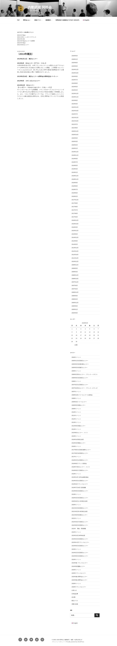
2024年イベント (76, 559)
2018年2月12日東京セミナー (80, 460)
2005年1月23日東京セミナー (80, 360)
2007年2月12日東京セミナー (80, 384)
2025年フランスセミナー (79, 573)
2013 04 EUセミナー (23, 44)
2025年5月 (75, 66)
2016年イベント (76, 446)
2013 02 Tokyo (21, 35)
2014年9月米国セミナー (78, 426)
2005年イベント (76, 371)
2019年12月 (75, 151)
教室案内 (49, 20)
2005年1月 (75, 309)
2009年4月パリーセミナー (79, 402)
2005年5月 (75, 306)
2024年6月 (75, 83)
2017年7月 (75, 210)
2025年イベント (76, 569)
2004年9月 (75, 313)
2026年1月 (75, 59)
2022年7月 (75, 114)
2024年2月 (75, 90)
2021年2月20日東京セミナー (80, 508)
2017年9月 (75, 203)
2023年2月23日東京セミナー (80, 539)
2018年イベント (76, 473)
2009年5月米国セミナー (78, 405)
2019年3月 (75, 169)
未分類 (73, 597)
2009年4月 (75, 271)
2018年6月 (75, 193)
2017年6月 (75, 213)
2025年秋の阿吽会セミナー (79, 580)
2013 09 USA (21, 39)
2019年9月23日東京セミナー (80, 491)
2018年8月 (75, 186)
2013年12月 (75, 247)
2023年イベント (76, 549)
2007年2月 (75, 289)
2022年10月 (75, 110)
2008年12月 (75, 275)
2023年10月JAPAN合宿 (78, 535)
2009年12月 (75, 265)
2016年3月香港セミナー (78, 443)
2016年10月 (75, 224)
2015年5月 (75, 234)
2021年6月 (75, 128)
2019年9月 (75, 158)
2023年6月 (75, 100)
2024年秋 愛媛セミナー (78, 566)
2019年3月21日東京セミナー (80, 480)
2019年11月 (75, 155)
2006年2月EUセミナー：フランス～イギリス (84, 374)
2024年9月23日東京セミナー (80, 556)
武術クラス (38, 20)
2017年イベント (76, 456)
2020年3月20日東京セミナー (80, 498)
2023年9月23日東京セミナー (80, 545)
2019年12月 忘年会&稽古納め (80, 477)
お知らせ (74, 590)
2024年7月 (75, 79)
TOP (18, 20)
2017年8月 (75, 206)
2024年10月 (75, 73)
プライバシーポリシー (58, 642)
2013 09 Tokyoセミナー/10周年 (26, 41)
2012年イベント (76, 419)
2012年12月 (75, 251)
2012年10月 (75, 254)
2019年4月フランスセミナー (80, 484)
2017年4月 (75, 217)
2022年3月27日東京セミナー (80, 522)
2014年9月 (75, 241)
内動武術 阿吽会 (40, 7)
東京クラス (75, 600)
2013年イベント (76, 422)
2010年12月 (75, 261)
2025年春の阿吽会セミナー (79, 576)
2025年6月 (75, 62)
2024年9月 (75, 76)
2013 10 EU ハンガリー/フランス (26, 37)
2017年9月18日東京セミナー (80, 453)
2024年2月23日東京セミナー (80, 552)
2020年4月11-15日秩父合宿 (79, 501)
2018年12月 (75, 175)
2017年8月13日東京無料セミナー (81, 449)
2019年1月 (75, 172)
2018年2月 (75, 196)
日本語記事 (75, 593)
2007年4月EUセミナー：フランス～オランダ (84, 388)
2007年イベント (76, 391)
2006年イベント (76, 381)
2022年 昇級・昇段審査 (79, 528)
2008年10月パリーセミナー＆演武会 (82, 395)
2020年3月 (75, 141)
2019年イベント (76, 494)
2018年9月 (75, 182)
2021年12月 (75, 117)
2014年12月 (75, 237)
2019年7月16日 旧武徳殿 (79, 487)
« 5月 (76, 344)
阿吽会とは (27, 20)
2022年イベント (76, 532)
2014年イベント (76, 429)
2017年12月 (75, 199)
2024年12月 (75, 69)
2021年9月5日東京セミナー (79, 515)
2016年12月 (75, 220)
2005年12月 (75, 302)
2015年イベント (76, 436)
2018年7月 (75, 189)
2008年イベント (76, 398)
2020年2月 (75, 145)
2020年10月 (75, 134)
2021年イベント (76, 518)
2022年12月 (75, 107)
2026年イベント (76, 583)
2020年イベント (76, 504)
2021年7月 (75, 124)
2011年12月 (75, 258)
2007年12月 (75, 282)
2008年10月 (75, 278)
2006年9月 (75, 295)
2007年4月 (75, 285)
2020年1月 (75, 148)
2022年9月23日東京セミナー (80, 525)
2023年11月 (75, 97)
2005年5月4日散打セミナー (79, 367)
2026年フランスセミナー (79, 587)
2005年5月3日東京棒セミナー (80, 364)
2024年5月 (75, 86)
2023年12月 (75, 93)
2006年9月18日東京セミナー (80, 378)
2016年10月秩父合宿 (78, 439)
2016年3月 (75, 227)
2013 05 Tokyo (21, 43)
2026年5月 (75, 55)
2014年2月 (75, 244)
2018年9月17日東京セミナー (80, 470)
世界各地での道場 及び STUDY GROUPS (67, 20)
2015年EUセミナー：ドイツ (80, 432)
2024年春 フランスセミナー (80, 563)
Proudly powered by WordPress (75, 642)
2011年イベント (76, 415)
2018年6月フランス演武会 (79, 463)
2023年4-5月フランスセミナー (80, 542)
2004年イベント (76, 357)
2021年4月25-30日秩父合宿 (79, 511)
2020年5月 (75, 138)
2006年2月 (75, 299)
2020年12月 (75, 131)
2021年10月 (75, 121)
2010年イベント (76, 412)
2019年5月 (75, 165)
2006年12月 (75, 292)
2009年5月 (75, 268)
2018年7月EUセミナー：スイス (81, 467)
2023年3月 (75, 104)
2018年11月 (75, 179)
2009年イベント (76, 408)
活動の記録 (75, 604)
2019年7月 (75, 162)
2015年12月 (75, 230)
